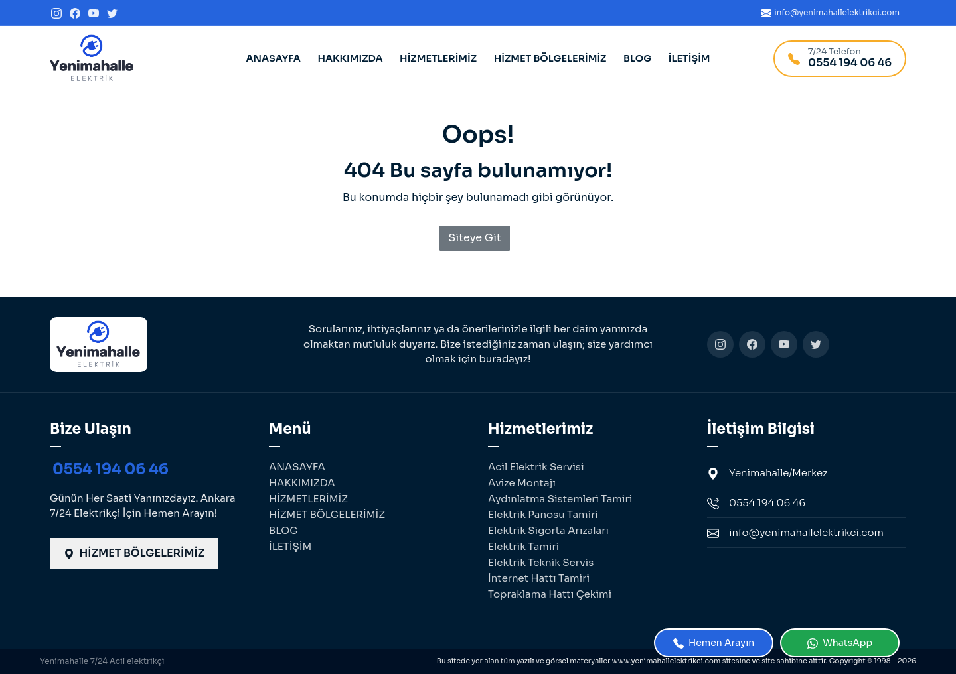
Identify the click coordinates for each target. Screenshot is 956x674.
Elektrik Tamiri (523, 546)
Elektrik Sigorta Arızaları (548, 530)
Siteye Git (474, 238)
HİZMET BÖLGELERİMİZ (550, 58)
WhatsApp (839, 643)
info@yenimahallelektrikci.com (795, 532)
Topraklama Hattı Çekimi (549, 594)
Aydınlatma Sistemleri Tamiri (560, 498)
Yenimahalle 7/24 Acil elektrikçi (102, 661)
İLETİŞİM (689, 58)
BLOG (637, 58)
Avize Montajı (522, 482)
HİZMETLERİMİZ (438, 58)
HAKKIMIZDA (349, 58)
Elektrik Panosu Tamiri (543, 514)
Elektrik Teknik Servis (541, 562)
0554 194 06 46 (110, 469)
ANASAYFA (273, 58)
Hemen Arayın (714, 643)
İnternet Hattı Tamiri (539, 578)
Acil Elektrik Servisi (536, 466)
